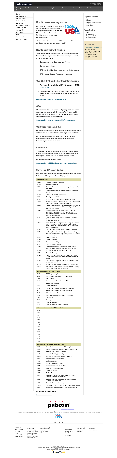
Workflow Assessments (45, 428)
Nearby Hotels (30, 434)
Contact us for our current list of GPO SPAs (51, 99)
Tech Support (43, 430)
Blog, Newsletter (81, 425)
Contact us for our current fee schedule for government (55, 120)
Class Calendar (28, 8)
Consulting (19, 23)
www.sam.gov (44, 87)
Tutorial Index (20, 37)
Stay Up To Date (21, 39)
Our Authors (92, 428)
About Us (89, 8)
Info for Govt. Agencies (20, 434)
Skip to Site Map (97, 4)
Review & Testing (68, 429)
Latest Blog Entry (81, 427)
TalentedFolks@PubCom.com (67, 408)
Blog (74, 8)
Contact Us (19, 10)
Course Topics (21, 18)
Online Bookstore (93, 430)
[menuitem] (18, 8)
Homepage (17, 425)
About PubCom (21, 28)
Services (39, 8)
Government (65, 8)
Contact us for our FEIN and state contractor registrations (56, 163)
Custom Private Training (32, 431)
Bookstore (19, 32)
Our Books (91, 427)
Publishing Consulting (45, 427)
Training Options (21, 21)
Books (81, 8)
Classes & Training (31, 430)
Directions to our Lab (32, 433)
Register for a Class (31, 438)
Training (18, 8)
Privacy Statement (19, 436)
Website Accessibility (20, 437)
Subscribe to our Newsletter (80, 431)
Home (18, 14)
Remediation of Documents (68, 427)
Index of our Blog (81, 428)
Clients (16, 433)
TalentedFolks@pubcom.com (93, 47)
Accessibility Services (52, 8)
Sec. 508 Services (69, 425)
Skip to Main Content (95, 3)
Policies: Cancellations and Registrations (32, 437)
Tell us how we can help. (44, 395)
